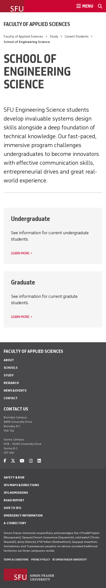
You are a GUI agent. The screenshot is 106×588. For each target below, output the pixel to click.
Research (11, 383)
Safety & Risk (14, 477)
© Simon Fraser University (69, 559)
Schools (10, 368)
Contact (11, 398)
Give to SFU (12, 508)
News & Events (15, 390)
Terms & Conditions (16, 559)
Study (54, 36)
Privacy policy (40, 559)
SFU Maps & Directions (21, 485)
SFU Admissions (16, 493)
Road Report (14, 500)
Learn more (20, 253)
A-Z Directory (15, 523)
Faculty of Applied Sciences (37, 24)
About (9, 360)
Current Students (77, 36)
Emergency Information (23, 515)
